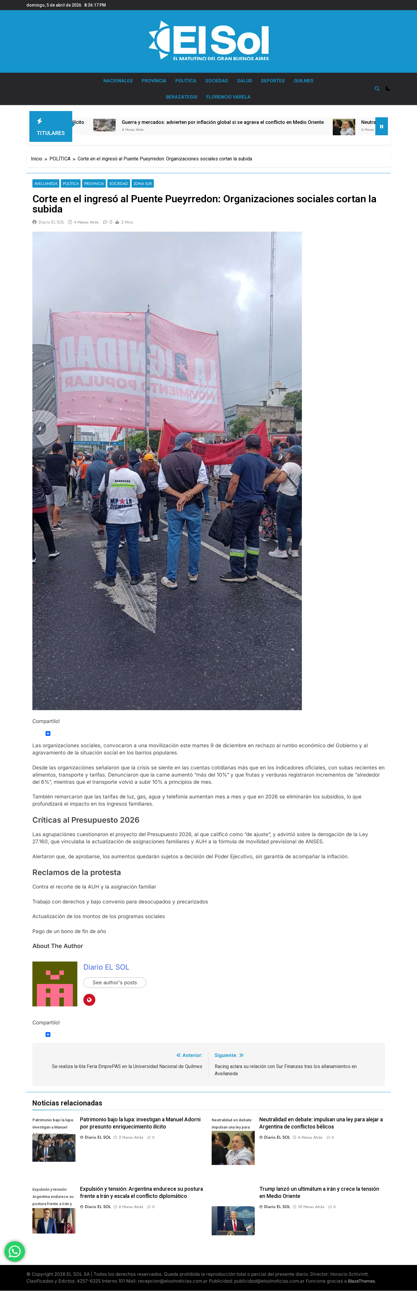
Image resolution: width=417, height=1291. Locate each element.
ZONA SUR (138, 183)
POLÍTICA (185, 80)
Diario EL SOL (51, 222)
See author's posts (115, 983)
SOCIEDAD (216, 80)
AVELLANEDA (45, 183)
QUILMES (304, 80)
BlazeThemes (361, 1281)
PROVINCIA (154, 80)
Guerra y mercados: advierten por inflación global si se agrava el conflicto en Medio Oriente (237, 122)
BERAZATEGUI (181, 97)
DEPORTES (273, 80)
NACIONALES (118, 80)
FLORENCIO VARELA (228, 97)
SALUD (244, 80)
